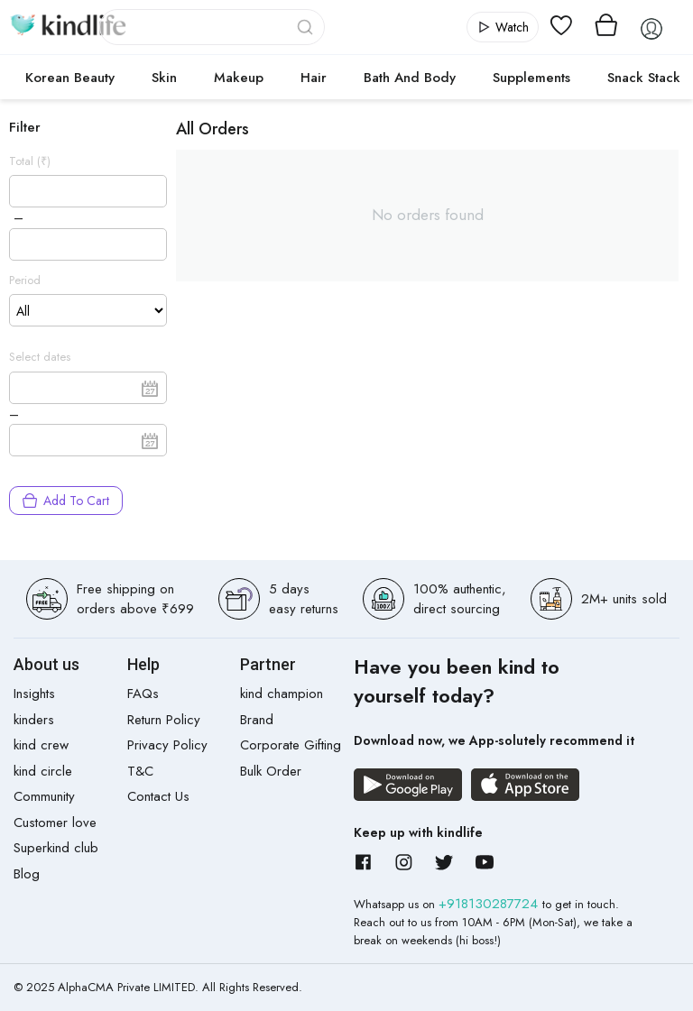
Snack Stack (643, 77)
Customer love (55, 822)
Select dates (39, 356)
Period (25, 280)
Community (44, 796)
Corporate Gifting (290, 745)
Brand (256, 720)
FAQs (143, 693)
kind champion (281, 693)
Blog (27, 874)
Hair (313, 77)
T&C (140, 771)
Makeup (238, 77)
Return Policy (163, 720)
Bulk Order (270, 771)
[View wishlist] (561, 27)
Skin (164, 77)
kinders (34, 720)
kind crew (41, 745)
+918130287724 (490, 904)
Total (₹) (30, 161)
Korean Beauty (70, 77)
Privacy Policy (167, 745)
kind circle (43, 771)
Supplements (531, 77)
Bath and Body (410, 77)
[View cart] (606, 27)
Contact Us (158, 796)
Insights (34, 693)
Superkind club (56, 848)
